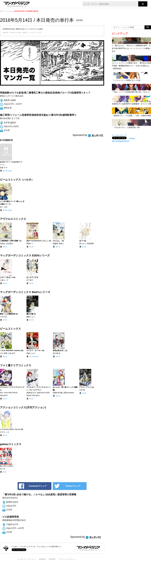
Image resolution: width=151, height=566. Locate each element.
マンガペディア (119, 135)
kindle (10, 171)
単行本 (5, 171)
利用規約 (52, 559)
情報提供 (42, 559)
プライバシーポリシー (67, 559)
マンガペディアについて (26, 559)
